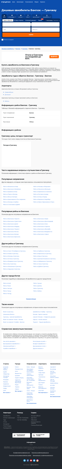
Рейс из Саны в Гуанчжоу (40, 263)
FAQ (18, 415)
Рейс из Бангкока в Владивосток (42, 231)
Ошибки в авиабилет (9, 348)
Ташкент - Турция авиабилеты (41, 322)
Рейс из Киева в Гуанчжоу (10, 253)
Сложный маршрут (30, 20)
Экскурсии (6, 424)
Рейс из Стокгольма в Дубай (11, 204)
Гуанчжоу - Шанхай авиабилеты (12, 317)
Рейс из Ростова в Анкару (40, 194)
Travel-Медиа (7, 426)
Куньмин (17, 375)
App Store (34, 417)
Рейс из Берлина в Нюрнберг (41, 199)
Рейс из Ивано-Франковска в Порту (43, 202)
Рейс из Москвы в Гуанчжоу (11, 256)
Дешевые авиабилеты (8, 48)
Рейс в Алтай (7, 283)
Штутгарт (41, 390)
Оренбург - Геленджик (30, 397)
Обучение (34, 419)
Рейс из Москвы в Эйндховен (41, 186)
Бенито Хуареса (41, 367)
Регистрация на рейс (39, 341)
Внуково (41, 370)
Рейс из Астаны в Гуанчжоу (11, 258)
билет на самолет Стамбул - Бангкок (13, 322)
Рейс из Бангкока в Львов (40, 218)
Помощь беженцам (36, 425)
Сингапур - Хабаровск (30, 393)
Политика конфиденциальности (40, 452)
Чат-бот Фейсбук (22, 419)
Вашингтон (18, 373)
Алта (16, 371)
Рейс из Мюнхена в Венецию (41, 189)
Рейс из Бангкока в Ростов (10, 231)
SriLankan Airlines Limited (54, 377)
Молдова (5, 379)
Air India (52, 385)
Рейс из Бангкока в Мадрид (11, 226)
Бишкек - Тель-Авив (31, 388)
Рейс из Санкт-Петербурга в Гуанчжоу (14, 251)
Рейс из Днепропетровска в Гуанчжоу (44, 258)
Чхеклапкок (42, 376)
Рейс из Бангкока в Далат (10, 223)
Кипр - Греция (31, 367)
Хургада (41, 374)
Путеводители (7, 428)
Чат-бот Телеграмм (22, 417)
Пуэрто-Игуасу (19, 377)
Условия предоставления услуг (21, 452)
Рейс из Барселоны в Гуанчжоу (42, 253)
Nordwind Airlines (53, 391)
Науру (5, 388)
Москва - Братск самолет (40, 314)
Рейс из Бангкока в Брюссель (11, 236)
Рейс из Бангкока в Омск (40, 223)
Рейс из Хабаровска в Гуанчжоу (42, 261)
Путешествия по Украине (35, 422)
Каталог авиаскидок (9, 417)
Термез (17, 386)
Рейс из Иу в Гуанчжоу (9, 263)
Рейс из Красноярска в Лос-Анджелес (14, 199)
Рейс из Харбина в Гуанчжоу (41, 251)
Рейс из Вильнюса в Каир (10, 186)
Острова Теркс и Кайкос (5, 368)
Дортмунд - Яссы (30, 400)
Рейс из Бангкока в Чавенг (41, 234)
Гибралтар (6, 374)
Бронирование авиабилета (11, 343)
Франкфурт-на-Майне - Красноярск (30, 370)
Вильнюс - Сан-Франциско (30, 384)
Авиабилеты (6, 415)
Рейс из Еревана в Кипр (10, 191)
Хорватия (6, 383)
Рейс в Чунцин (37, 283)
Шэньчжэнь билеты (8, 314)
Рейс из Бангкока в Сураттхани (12, 221)
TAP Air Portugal (52, 380)
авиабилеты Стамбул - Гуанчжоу (42, 311)
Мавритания (6, 386)
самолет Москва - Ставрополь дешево (44, 317)
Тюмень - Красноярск (30, 374)
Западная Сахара (6, 377)
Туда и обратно (7, 20)
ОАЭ (4, 390)
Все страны (6, 392)
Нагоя (16, 367)
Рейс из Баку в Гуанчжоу (40, 256)
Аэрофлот (53, 367)
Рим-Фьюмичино (42, 380)
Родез (16, 384)
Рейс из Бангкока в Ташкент (11, 229)
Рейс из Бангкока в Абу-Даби (41, 229)
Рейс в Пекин (7, 285)
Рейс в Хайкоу (37, 291)
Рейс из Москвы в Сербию (10, 202)
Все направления (32, 403)
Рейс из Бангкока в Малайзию (12, 189)
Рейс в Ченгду (7, 293)
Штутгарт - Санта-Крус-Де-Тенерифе (31, 379)
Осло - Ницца (31, 390)
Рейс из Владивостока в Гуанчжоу (13, 261)
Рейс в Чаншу (7, 291)
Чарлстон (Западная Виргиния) (18, 381)
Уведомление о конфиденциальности (43, 455)
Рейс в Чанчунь (7, 288)
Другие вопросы (38, 348)
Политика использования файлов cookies (20, 455)
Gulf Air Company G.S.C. (53, 373)
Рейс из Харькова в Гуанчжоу (11, 269)
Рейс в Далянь (37, 285)
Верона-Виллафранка (42, 387)
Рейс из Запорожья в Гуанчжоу (12, 266)
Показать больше (31, 299)
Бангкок (18, 48)
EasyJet (52, 394)
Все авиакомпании (55, 396)
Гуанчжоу (25, 48)
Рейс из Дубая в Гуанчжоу (41, 266)
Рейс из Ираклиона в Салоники (42, 191)
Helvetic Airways (52, 388)
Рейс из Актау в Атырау (40, 196)
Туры (4, 419)
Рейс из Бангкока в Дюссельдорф (43, 221)
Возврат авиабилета (39, 343)
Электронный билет (9, 346)
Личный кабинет (36, 415)
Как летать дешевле (9, 341)
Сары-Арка (42, 372)
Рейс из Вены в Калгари (10, 196)
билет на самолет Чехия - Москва (13, 319)
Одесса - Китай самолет (40, 319)
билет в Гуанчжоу (8, 311)
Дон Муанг (42, 382)
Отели (5, 421)
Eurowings (53, 369)
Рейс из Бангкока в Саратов (41, 226)
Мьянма (5, 381)
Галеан (41, 384)
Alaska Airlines (54, 383)
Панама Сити (19, 369)
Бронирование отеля (39, 346)
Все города (18, 391)
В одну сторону (18, 20)
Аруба (5, 371)
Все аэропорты (43, 392)
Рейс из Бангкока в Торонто (11, 218)
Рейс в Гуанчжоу (38, 288)
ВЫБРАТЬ (54, 56)
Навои (17, 389)
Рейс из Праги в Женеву (10, 194)
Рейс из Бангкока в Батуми (11, 234)
